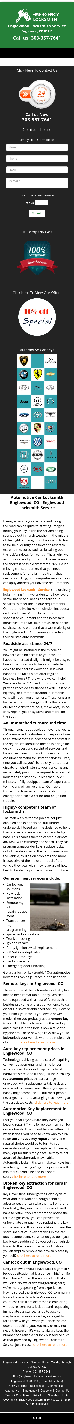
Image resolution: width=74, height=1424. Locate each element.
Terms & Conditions (17, 1395)
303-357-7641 (46, 37)
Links (65, 1395)
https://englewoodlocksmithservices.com (37, 1376)
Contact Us (62, 1390)
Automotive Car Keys (37, 349)
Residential (37, 1385)
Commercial (55, 1385)
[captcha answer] (41, 202)
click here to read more (39, 1042)
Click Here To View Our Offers (37, 292)
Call (37, 1418)
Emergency (30, 1390)
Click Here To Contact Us (37, 70)
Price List (39, 1395)
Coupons (46, 1390)
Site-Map (53, 1395)
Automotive (12, 1390)
